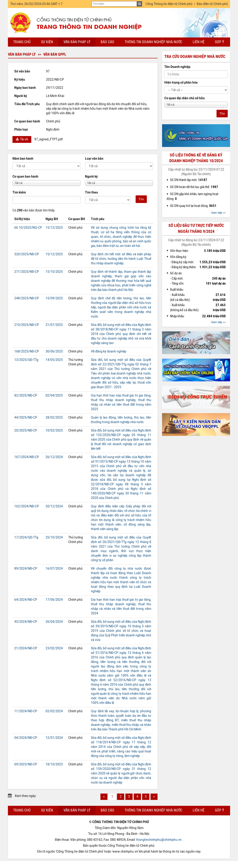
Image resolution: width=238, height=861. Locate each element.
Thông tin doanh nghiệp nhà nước (153, 42)
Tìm (141, 199)
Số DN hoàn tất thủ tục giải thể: (194, 187)
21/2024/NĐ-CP (25, 648)
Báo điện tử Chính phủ (212, 4)
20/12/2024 (54, 506)
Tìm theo (91, 192)
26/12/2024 (54, 457)
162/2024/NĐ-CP (26, 506)
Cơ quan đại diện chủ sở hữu (184, 98)
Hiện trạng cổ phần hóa (181, 82)
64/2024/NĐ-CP (25, 600)
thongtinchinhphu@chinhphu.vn (159, 840)
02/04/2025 (54, 395)
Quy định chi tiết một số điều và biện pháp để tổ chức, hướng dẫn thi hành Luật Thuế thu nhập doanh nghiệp (121, 258)
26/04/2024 (54, 622)
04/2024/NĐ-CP (25, 738)
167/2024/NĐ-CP (26, 457)
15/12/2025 (54, 228)
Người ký (91, 177)
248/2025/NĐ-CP (26, 298)
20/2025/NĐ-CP (25, 430)
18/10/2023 (54, 764)
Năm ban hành (22, 159)
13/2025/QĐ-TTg (26, 360)
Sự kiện (47, 42)
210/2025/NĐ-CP (26, 325)
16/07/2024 (54, 569)
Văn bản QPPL (54, 54)
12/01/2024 (54, 738)
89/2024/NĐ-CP (25, 569)
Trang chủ (22, 42)
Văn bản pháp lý (76, 42)
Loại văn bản (94, 159)
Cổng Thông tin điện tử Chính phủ (169, 4)
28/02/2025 (54, 417)
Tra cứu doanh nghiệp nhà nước (194, 56)
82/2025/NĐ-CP (25, 395)
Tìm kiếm (19, 192)
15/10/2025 (54, 272)
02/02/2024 (54, 711)
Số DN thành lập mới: (188, 180)
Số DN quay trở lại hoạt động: (193, 206)
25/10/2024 (54, 537)
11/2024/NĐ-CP (25, 711)
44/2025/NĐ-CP (25, 417)
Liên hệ (198, 42)
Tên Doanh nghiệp (177, 67)
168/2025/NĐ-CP (26, 351)
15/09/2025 (54, 298)
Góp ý (219, 42)
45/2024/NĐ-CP (25, 622)
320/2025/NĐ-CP (26, 254)
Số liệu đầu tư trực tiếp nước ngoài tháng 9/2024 (196, 228)
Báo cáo (107, 42)
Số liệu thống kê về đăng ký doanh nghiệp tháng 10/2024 (196, 158)
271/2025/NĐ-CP (26, 272)
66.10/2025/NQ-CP (28, 228)
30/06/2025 (54, 351)
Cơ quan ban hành (25, 177)
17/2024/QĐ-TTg (26, 537)
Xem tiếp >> (218, 212)
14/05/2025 (54, 360)
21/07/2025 (54, 325)
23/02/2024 (54, 648)
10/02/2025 (54, 430)
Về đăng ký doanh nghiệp (108, 351)
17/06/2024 (54, 600)
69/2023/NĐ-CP (25, 764)
